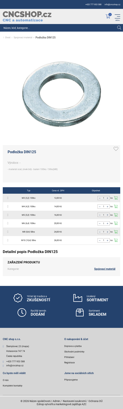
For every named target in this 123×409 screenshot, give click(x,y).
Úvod (7, 37)
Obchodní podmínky (74, 351)
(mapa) (25, 346)
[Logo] (27, 16)
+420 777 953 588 (93, 4)
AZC (84, 404)
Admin (56, 401)
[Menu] (117, 16)
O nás (5, 380)
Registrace (69, 362)
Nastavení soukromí (74, 401)
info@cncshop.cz (112, 4)
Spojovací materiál (23, 37)
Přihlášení (69, 357)
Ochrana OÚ (95, 401)
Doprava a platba (73, 346)
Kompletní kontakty (12, 385)
